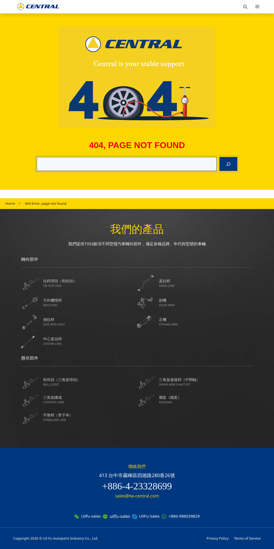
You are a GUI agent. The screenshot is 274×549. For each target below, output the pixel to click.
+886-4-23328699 (137, 486)
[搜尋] (228, 164)
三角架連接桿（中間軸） (206, 381)
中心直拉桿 (90, 341)
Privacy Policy (218, 538)
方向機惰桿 (90, 302)
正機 (206, 321)
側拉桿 (90, 321)
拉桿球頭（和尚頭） (90, 283)
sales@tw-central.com (137, 496)
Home (10, 203)
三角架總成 (90, 399)
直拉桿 (206, 283)
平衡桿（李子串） (90, 417)
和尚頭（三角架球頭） (90, 381)
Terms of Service (247, 538)
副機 (206, 302)
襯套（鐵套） (206, 399)
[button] (245, 6)
